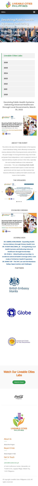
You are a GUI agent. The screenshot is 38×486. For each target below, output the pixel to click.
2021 (5, 89)
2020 (6, 94)
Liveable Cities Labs (13, 55)
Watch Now (19, 382)
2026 (6, 62)
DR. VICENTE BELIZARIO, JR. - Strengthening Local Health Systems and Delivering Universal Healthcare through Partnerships (19, 249)
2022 (6, 84)
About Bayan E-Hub (10, 454)
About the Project (9, 444)
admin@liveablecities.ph (11, 463)
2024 (6, 73)
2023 (6, 78)
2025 (6, 68)
